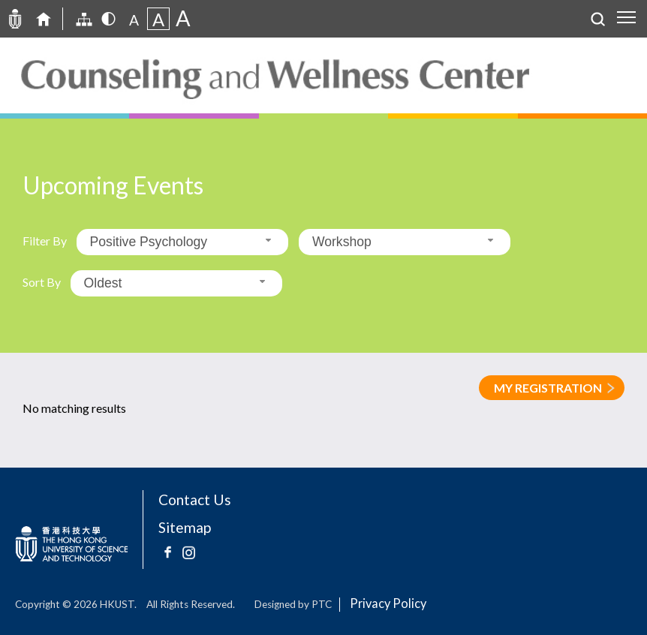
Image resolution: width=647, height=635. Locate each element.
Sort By (42, 282)
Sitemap (184, 527)
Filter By (45, 240)
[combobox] (182, 242)
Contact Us (194, 499)
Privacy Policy (388, 603)
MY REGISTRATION (548, 388)
